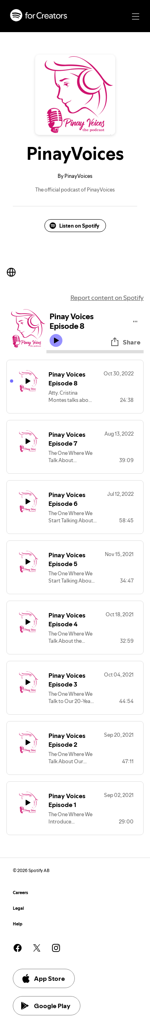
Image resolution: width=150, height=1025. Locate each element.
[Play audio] (135, 320)
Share (125, 342)
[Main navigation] (135, 16)
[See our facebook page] (17, 948)
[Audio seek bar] (95, 351)
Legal (18, 908)
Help (17, 924)
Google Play (45, 1005)
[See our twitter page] (37, 948)
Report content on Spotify (107, 297)
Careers (20, 893)
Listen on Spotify (74, 225)
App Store (43, 978)
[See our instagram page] (56, 948)
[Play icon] (56, 340)
